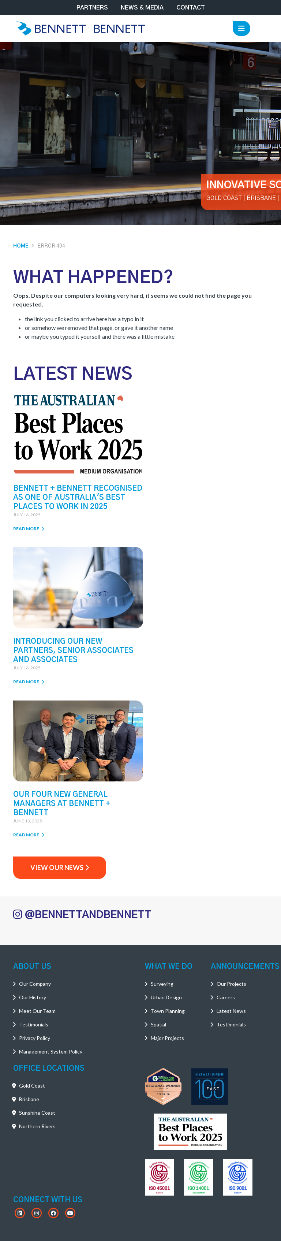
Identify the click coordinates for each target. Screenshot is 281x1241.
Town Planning (168, 858)
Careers (226, 845)
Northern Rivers (37, 974)
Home (21, 246)
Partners (92, 8)
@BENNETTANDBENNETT (82, 762)
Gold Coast (32, 933)
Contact (190, 8)
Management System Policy (50, 899)
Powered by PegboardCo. (187, 1231)
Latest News (231, 858)
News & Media (142, 8)
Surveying (162, 831)
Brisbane (29, 947)
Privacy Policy (34, 886)
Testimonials (33, 872)
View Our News (59, 715)
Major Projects (167, 886)
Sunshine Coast (37, 960)
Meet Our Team (37, 858)
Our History (32, 845)
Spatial (158, 872)
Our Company (35, 831)
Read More (28, 533)
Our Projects (231, 831)
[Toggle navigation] (241, 28)
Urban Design (166, 845)
